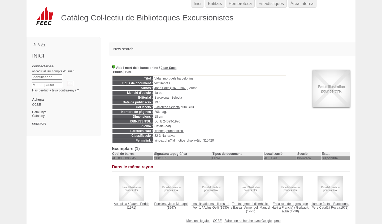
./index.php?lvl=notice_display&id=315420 (184, 140)
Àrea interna (302, 3)
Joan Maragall (178, 204)
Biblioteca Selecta (167, 107)
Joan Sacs (168, 68)
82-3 (157, 136)
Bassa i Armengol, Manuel (251, 207)
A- (34, 44)
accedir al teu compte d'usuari (53, 71)
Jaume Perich (139, 204)
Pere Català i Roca (325, 207)
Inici (197, 3)
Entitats (215, 3)
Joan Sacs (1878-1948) (171, 88)
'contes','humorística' (169, 131)
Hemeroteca (240, 3)
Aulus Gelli (211, 207)
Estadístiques (271, 3)
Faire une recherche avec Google (248, 221)
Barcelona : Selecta (168, 97)
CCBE (217, 221)
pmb (277, 221)
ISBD (128, 72)
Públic (118, 72)
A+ (43, 45)
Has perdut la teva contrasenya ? (55, 90)
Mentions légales (198, 221)
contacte (39, 123)
